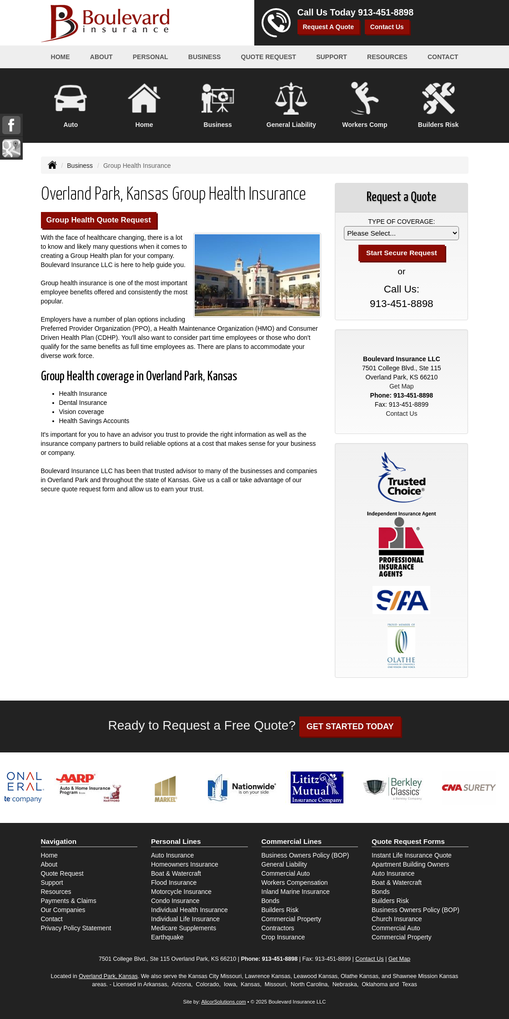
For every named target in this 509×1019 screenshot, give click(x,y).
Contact (443, 57)
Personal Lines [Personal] (176, 841)
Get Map (401, 386)
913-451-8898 (385, 12)
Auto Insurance (172, 855)
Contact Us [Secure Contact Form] (401, 413)
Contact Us (387, 26)
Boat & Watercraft (176, 873)
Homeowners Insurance (184, 864)
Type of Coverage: (401, 221)
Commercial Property (291, 919)
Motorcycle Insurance (181, 891)
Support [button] (331, 57)
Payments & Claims (68, 900)
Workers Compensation (295, 882)
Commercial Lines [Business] (292, 841)
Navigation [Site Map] (59, 841)
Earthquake (167, 937)
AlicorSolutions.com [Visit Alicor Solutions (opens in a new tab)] (223, 1001)
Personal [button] (150, 57)
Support (52, 882)
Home (60, 57)
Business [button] (204, 57)
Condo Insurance (175, 900)
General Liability (284, 864)
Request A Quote (328, 26)
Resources (56, 891)
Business (80, 165)
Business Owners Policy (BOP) (305, 855)
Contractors (278, 928)
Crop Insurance (283, 937)
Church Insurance (397, 919)
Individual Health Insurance (189, 909)
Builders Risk (280, 909)
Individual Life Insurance (185, 919)
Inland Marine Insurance (296, 891)
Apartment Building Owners (410, 864)
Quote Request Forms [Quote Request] (408, 841)
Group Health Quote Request (98, 220)
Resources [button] (387, 57)
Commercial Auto (286, 873)
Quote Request (62, 873)
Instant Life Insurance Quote (412, 855)
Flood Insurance (174, 882)
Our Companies (63, 909)
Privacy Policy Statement (76, 928)
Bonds (271, 900)
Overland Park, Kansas (108, 976)
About (101, 57)
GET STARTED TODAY (350, 726)
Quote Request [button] (268, 57)
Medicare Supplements (183, 928)
